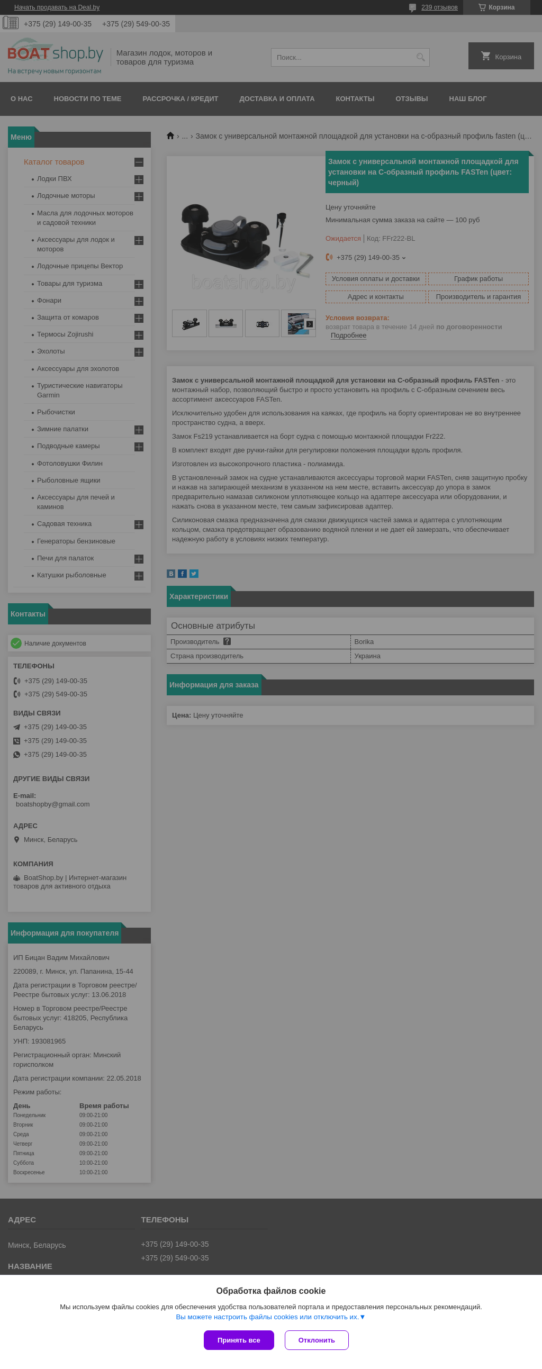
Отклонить (317, 1340)
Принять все (239, 1340)
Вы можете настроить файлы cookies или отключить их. (267, 1317)
